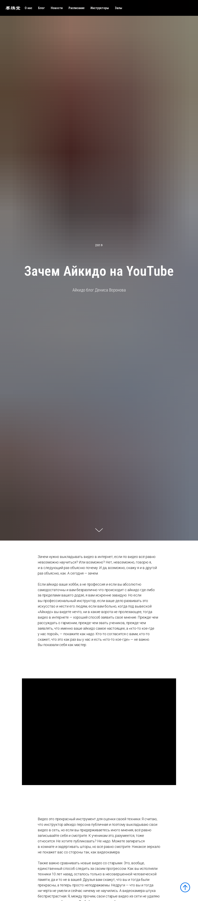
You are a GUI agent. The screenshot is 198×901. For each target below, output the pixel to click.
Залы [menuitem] (118, 8)
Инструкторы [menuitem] (100, 8)
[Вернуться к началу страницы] (185, 887)
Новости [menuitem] (57, 8)
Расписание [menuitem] (77, 8)
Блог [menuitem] (41, 8)
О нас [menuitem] (28, 8)
